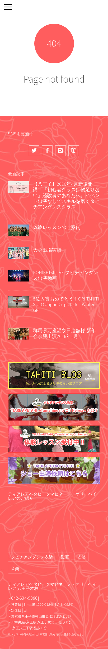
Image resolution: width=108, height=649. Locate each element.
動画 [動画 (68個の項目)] (65, 557)
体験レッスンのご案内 (57, 227)
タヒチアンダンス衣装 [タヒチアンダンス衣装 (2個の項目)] (32, 557)
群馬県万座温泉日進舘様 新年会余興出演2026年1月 (64, 333)
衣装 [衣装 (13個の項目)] (81, 557)
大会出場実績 (47, 250)
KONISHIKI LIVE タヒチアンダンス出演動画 (65, 275)
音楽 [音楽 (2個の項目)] (15, 568)
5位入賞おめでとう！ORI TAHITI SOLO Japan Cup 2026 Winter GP (66, 304)
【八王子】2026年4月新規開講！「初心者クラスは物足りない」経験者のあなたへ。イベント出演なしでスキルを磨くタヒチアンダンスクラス (66, 195)
